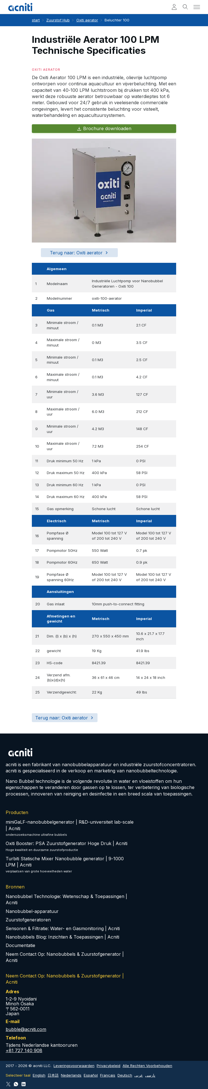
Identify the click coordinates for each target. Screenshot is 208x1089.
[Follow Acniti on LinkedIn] (23, 1084)
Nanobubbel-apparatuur (32, 911)
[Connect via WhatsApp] (16, 1084)
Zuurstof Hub (58, 20)
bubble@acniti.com (26, 1029)
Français (107, 1075)
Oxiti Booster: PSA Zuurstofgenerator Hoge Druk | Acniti (66, 843)
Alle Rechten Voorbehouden (147, 1065)
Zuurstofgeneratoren (28, 920)
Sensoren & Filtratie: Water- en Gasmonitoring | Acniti (63, 928)
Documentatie (20, 945)
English (39, 1075)
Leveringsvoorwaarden (74, 1065)
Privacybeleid (108, 1065)
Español (91, 1075)
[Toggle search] (185, 7)
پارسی (150, 1075)
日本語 (53, 1075)
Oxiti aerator (87, 20)
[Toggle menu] (196, 7)
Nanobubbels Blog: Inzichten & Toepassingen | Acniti (62, 937)
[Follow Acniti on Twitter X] (8, 1084)
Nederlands (71, 1075)
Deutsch (125, 1075)
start (36, 20)
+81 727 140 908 (24, 1050)
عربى (138, 1075)
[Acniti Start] (20, 7)
